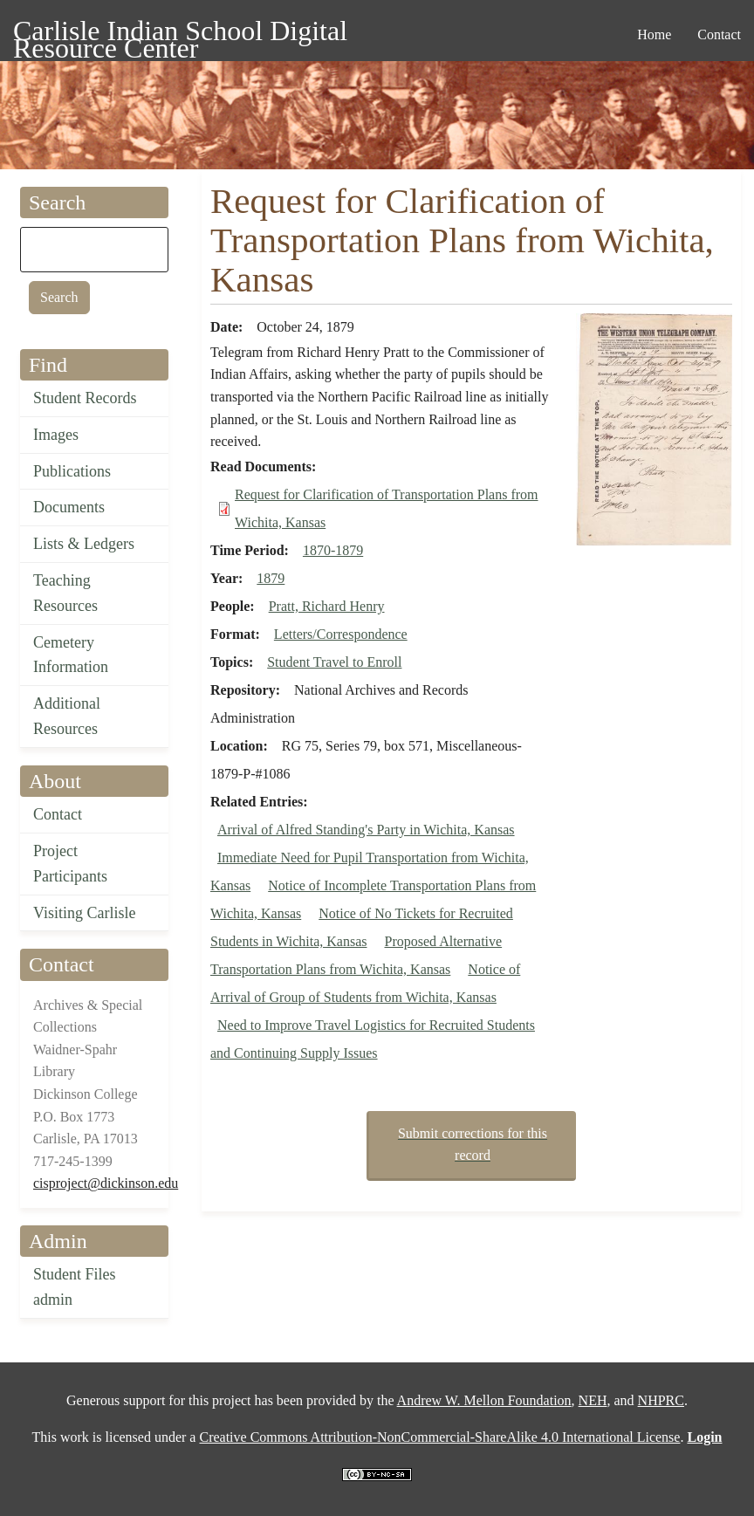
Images (56, 434)
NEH (593, 1400)
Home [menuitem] (654, 34)
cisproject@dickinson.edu (105, 1183)
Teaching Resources (65, 593)
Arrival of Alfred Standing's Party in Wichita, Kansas (366, 829)
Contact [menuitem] (719, 34)
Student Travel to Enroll (334, 662)
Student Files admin (74, 1287)
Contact (57, 814)
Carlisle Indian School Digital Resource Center (180, 33)
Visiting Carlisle (84, 913)
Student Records (85, 398)
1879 (270, 578)
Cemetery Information (70, 655)
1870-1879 (333, 550)
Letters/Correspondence (341, 634)
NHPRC (661, 1400)
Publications (72, 471)
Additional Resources (66, 716)
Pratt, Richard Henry (327, 606)
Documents (69, 507)
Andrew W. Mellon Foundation (484, 1400)
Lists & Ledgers (83, 543)
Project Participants (70, 863)
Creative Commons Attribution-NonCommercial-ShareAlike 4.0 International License (439, 1437)
